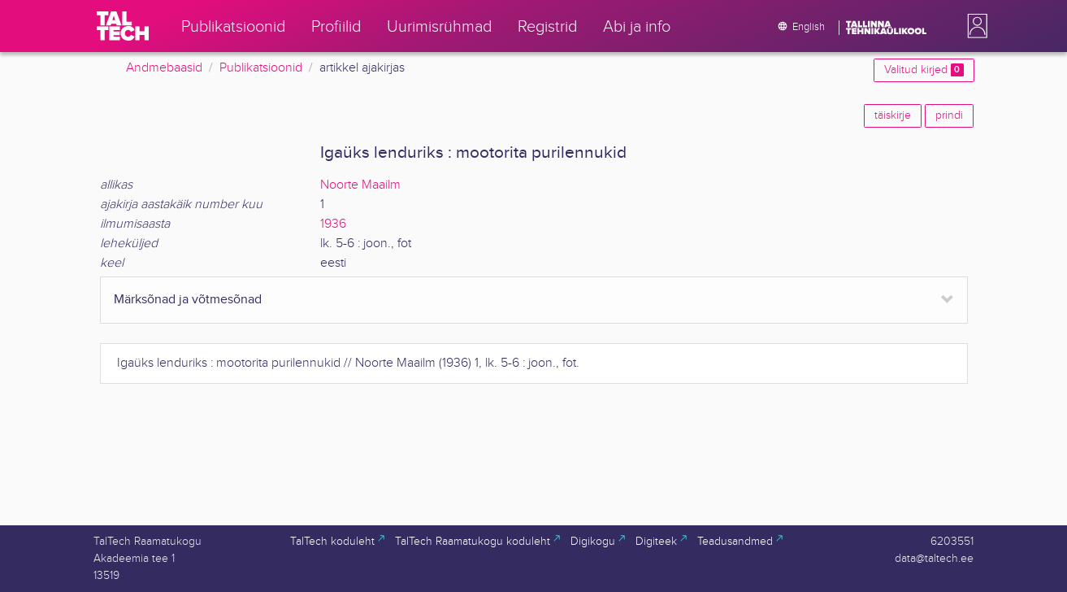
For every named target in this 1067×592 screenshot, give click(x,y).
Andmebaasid (164, 68)
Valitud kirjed (923, 69)
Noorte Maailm (360, 185)
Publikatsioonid (260, 68)
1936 (333, 224)
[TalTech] (123, 26)
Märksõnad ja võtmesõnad (188, 299)
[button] (974, 26)
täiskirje (892, 115)
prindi (949, 115)
